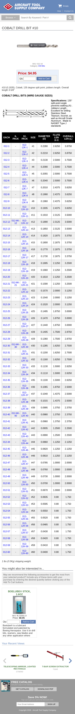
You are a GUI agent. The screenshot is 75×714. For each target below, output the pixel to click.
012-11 (6, 215)
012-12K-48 (24, 469)
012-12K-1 (25, 146)
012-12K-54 (24, 510)
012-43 (6, 435)
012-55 (6, 517)
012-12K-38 (24, 400)
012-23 (6, 297)
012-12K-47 (24, 462)
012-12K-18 (24, 263)
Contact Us (69, 11)
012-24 (6, 304)
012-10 (6, 208)
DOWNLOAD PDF (45, 689)
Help (59, 11)
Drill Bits (41, 66)
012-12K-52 (24, 497)
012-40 (6, 414)
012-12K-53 (24, 503)
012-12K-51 (24, 490)
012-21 (6, 284)
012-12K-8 (25, 194)
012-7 (6, 187)
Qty (28, 78)
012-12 (6, 222)
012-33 (6, 366)
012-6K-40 (16, 414)
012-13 (6, 229)
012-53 (6, 504)
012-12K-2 (25, 153)
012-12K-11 (24, 215)
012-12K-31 (24, 352)
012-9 (6, 201)
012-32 (6, 359)
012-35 (6, 380)
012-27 (6, 325)
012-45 (6, 449)
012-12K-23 (24, 297)
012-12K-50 (24, 483)
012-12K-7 (25, 187)
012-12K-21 (24, 283)
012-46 (6, 456)
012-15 (6, 242)
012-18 (6, 263)
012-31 (6, 352)
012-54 (6, 511)
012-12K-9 (25, 201)
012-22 (6, 290)
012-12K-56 (24, 524)
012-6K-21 (16, 283)
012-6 (6, 180)
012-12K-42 (24, 428)
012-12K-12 (24, 221)
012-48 (6, 469)
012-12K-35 (24, 380)
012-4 (6, 167)
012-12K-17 (24, 256)
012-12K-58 (24, 538)
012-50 (6, 483)
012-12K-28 (24, 331)
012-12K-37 (24, 393)
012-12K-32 (24, 359)
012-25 (6, 311)
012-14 (6, 235)
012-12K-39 (24, 407)
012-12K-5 (25, 173)
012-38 (6, 401)
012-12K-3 (25, 160)
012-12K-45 (24, 448)
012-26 (6, 318)
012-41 (6, 421)
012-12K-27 (24, 325)
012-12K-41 (24, 421)
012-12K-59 (24, 545)
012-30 (6, 346)
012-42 (6, 428)
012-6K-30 (16, 345)
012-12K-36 (24, 387)
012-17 (6, 256)
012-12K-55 (24, 517)
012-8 (6, 194)
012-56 (6, 524)
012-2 (6, 153)
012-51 (6, 490)
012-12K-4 (25, 166)
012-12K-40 (24, 414)
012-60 (6, 552)
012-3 (6, 160)
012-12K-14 (24, 235)
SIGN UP (52, 704)
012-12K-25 (24, 311)
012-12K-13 (24, 228)
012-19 (6, 270)
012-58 (6, 538)
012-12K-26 (24, 318)
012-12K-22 (24, 290)
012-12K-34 (24, 373)
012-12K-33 (24, 366)
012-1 (6, 146)
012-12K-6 (25, 180)
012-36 (6, 387)
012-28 (6, 332)
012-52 (6, 497)
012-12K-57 (24, 531)
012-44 (6, 442)
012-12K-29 (24, 338)
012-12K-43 (24, 435)
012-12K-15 (24, 242)
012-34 (6, 373)
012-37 (6, 394)
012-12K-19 (24, 270)
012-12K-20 (24, 276)
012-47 (6, 462)
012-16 (6, 249)
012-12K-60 (24, 552)
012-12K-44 (24, 442)
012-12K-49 (24, 476)
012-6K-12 (16, 221)
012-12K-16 (24, 249)
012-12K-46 (24, 455)
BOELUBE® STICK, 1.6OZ (19, 593)
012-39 (6, 407)
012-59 (6, 545)
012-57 (6, 531)
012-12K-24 (24, 304)
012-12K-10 (24, 208)
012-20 (6, 277)
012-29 (6, 339)
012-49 (6, 476)
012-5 (6, 174)
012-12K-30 (24, 345)
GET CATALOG (22, 689)
